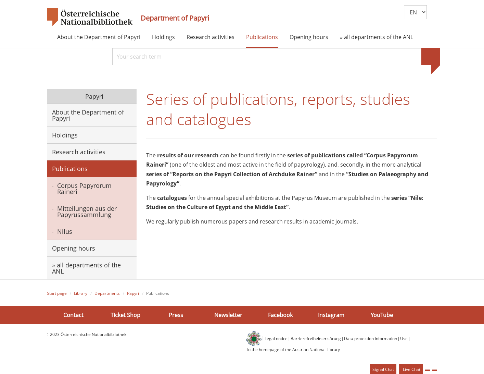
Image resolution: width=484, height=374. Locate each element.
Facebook (280, 315)
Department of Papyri (175, 18)
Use (404, 338)
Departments (107, 293)
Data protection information (370, 338)
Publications (262, 37)
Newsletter (228, 315)
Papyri (93, 96)
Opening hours (309, 37)
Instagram (331, 315)
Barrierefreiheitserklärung (316, 338)
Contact (73, 315)
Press (176, 315)
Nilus (64, 231)
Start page (57, 293)
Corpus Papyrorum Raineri (84, 188)
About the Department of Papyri (98, 37)
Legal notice (276, 338)
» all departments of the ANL (376, 37)
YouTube (382, 315)
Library (80, 293)
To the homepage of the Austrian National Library (293, 349)
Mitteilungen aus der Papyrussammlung (87, 211)
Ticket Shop (125, 315)
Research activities (210, 37)
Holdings (163, 37)
